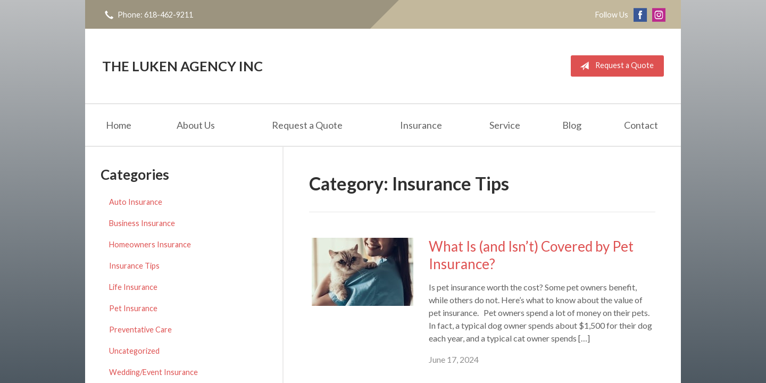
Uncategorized (134, 350)
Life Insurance (133, 287)
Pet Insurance (133, 308)
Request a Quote (615, 66)
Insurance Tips (134, 265)
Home (118, 125)
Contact (641, 125)
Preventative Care (140, 329)
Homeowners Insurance (150, 244)
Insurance (421, 125)
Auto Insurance (135, 201)
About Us (196, 125)
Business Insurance (142, 223)
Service (504, 125)
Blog (571, 125)
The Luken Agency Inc (182, 66)
